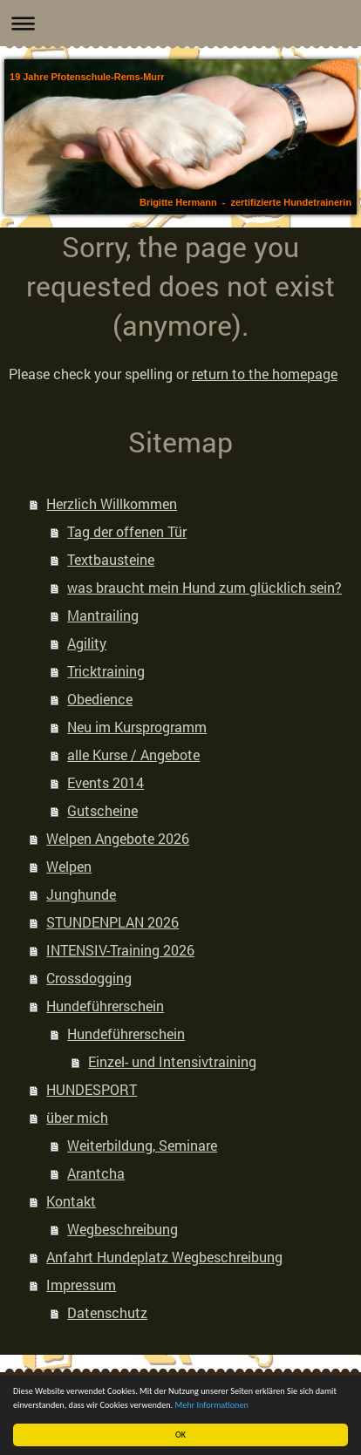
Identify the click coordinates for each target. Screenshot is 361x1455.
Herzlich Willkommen (111, 503)
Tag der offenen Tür (127, 531)
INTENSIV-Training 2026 (120, 950)
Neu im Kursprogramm (137, 726)
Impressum (81, 1284)
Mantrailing (103, 615)
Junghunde (81, 894)
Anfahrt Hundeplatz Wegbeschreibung (164, 1257)
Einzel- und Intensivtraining (172, 1061)
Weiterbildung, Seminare (142, 1145)
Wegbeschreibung (122, 1229)
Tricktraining (106, 671)
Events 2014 (105, 782)
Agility (86, 643)
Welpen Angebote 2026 (117, 838)
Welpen (69, 866)
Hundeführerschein (105, 1005)
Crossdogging (89, 978)
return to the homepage (264, 373)
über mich (77, 1117)
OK (180, 1434)
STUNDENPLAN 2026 (112, 922)
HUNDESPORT (91, 1089)
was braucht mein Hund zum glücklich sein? (204, 587)
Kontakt (71, 1201)
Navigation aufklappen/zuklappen (180, 23)
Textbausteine (110, 559)
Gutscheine (102, 810)
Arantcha (96, 1173)
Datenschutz (107, 1312)
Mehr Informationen (212, 1405)
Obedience (100, 699)
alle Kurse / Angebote (133, 754)
